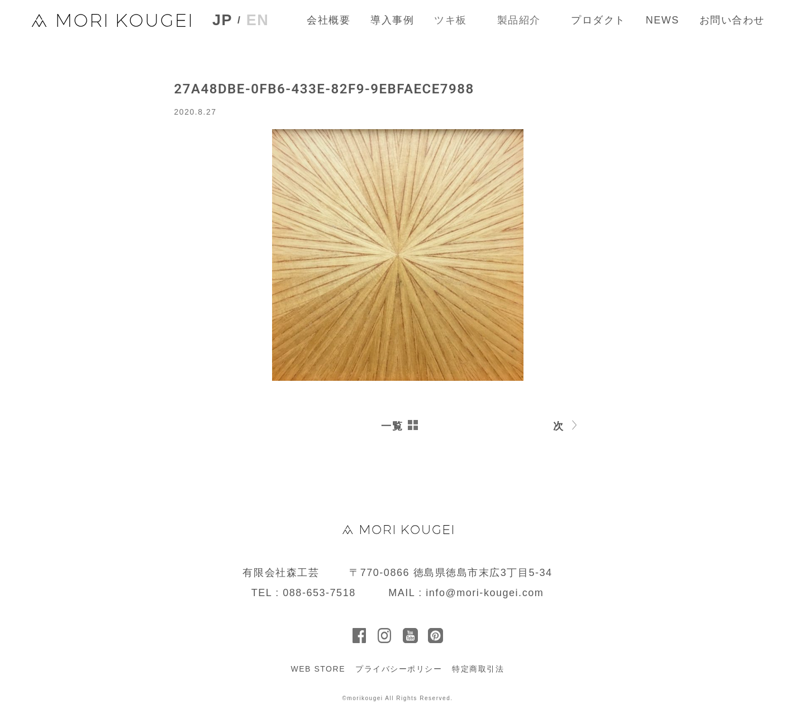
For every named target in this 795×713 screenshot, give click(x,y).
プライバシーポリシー (398, 668)
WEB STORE (318, 668)
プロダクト (598, 20)
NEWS (662, 20)
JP (222, 20)
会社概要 (328, 20)
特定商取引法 (478, 668)
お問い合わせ (732, 20)
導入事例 (392, 20)
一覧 (392, 426)
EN (257, 20)
